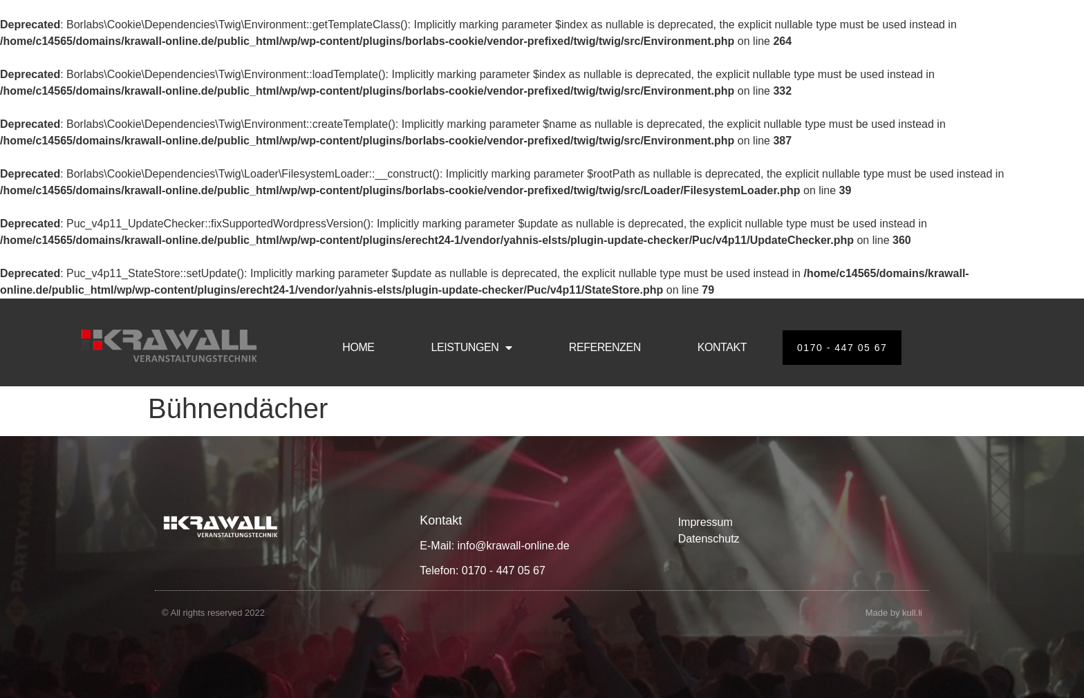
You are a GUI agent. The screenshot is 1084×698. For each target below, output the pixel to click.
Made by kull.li (894, 612)
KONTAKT (722, 347)
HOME (358, 347)
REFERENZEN (605, 347)
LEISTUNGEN (471, 347)
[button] (30, 667)
